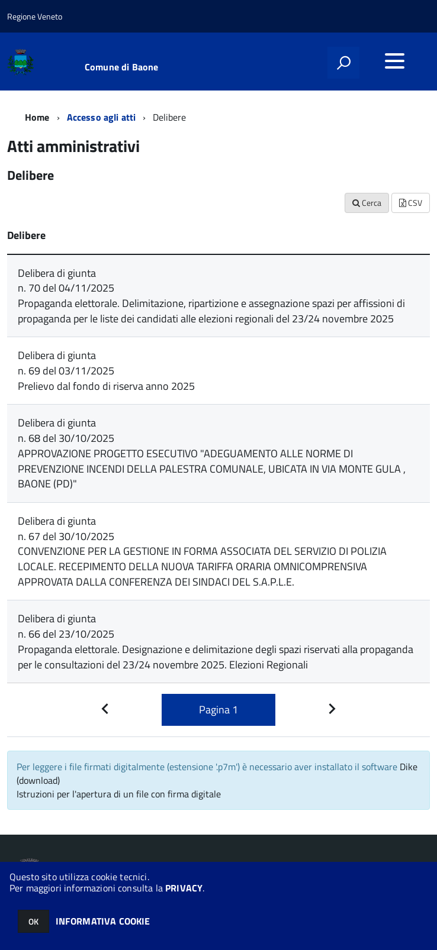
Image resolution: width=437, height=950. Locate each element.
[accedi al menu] (394, 60)
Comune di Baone (121, 67)
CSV (410, 202)
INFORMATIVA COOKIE (103, 921)
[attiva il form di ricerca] (343, 63)
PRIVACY (184, 888)
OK (33, 921)
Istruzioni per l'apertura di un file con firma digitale (119, 794)
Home (37, 117)
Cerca (366, 202)
